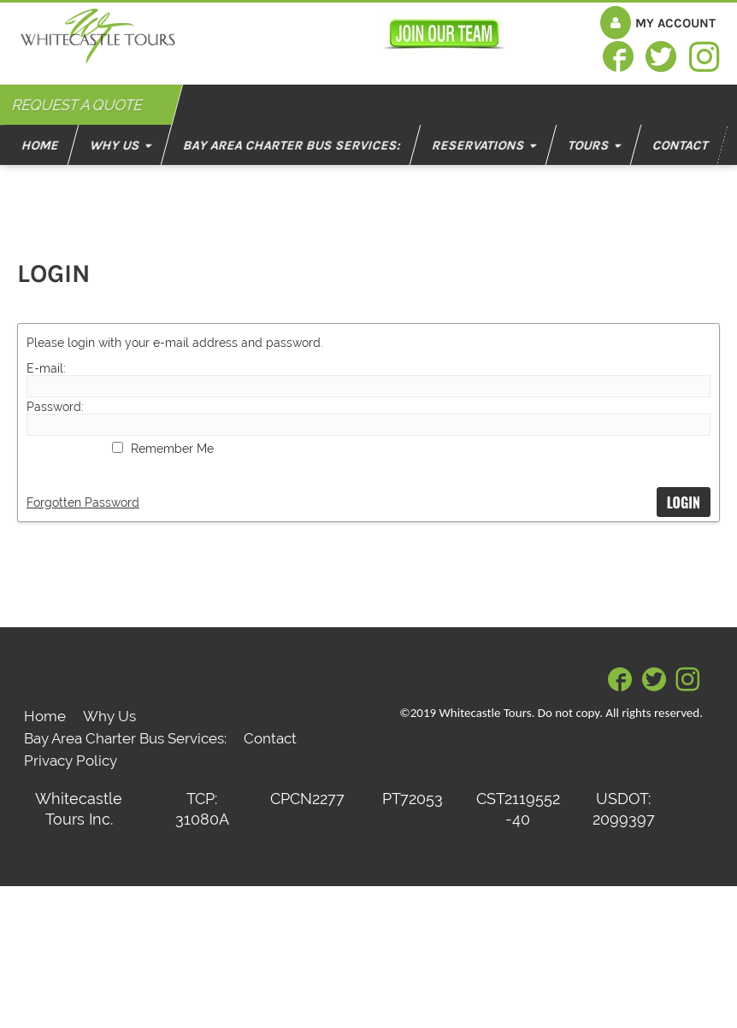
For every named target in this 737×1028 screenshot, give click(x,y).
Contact (270, 738)
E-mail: (46, 368)
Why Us (109, 716)
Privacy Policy (70, 760)
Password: (55, 407)
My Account (675, 23)
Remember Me (172, 448)
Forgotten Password (83, 502)
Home (45, 716)
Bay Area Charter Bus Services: (125, 738)
